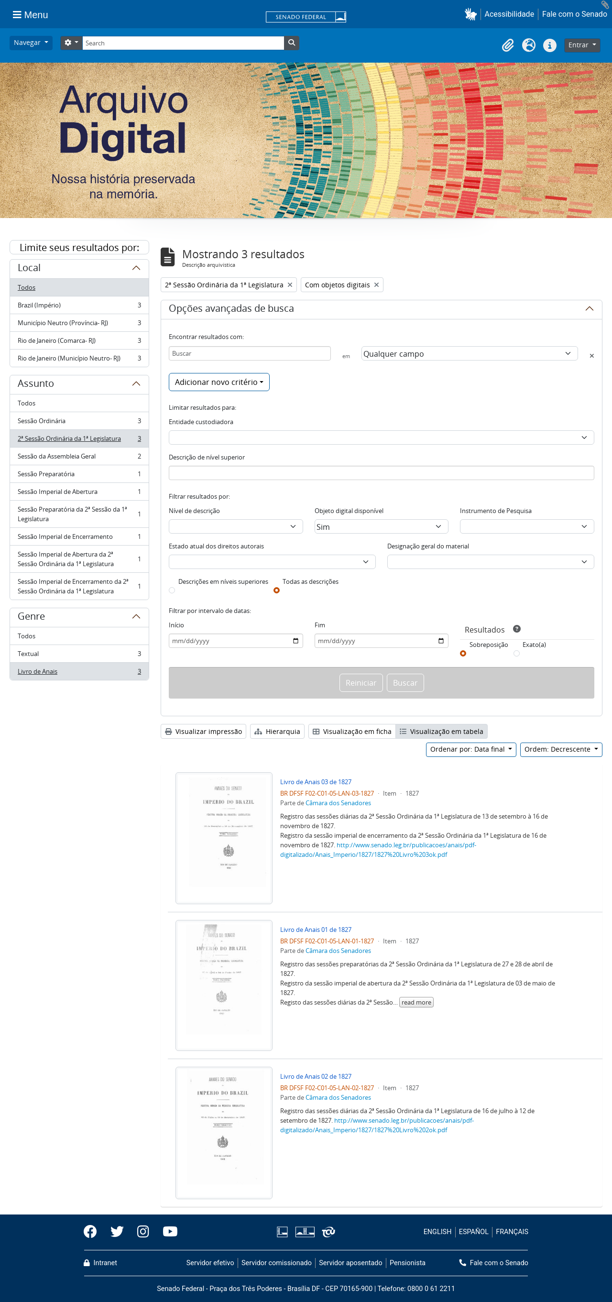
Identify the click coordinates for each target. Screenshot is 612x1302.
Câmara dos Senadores (338, 803)
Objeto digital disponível (349, 510)
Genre (31, 618)
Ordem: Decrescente (558, 749)
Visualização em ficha (352, 731)
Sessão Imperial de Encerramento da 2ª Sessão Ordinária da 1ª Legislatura (79, 586)
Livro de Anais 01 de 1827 (315, 929)
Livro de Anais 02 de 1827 (315, 1076)
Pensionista (408, 1263)
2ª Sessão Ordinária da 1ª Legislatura (79, 441)
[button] (473, 14)
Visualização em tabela (441, 731)
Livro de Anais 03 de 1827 (315, 781)
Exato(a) (534, 644)
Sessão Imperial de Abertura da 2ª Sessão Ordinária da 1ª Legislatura (79, 559)
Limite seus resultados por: (79, 247)
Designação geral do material (428, 546)
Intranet (100, 1263)
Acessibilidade (510, 14)
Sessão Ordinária (79, 423)
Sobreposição (489, 644)
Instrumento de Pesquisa (496, 510)
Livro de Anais (79, 673)
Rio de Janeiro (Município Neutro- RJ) (79, 360)
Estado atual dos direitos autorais (216, 546)
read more (416, 1002)
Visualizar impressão (203, 731)
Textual (79, 656)
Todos (26, 287)
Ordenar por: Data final (468, 749)
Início (176, 625)
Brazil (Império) (79, 307)
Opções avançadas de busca (231, 310)
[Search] (183, 43)
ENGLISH (438, 1232)
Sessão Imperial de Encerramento (79, 539)
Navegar (28, 42)
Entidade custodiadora (201, 421)
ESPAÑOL (474, 1232)
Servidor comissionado (276, 1263)
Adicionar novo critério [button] (216, 382)
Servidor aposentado (350, 1263)
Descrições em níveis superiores (223, 581)
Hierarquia (277, 731)
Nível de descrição (194, 510)
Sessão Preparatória (79, 476)
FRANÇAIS (512, 1232)
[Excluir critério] (592, 356)
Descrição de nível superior (207, 457)
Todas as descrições (311, 581)
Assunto (36, 385)
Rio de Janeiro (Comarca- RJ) (79, 343)
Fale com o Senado (574, 14)
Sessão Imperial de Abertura (79, 494)
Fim (320, 625)
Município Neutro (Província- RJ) (79, 325)
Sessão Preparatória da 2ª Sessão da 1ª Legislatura (79, 514)
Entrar (579, 44)
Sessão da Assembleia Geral (79, 458)
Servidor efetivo (210, 1263)
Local (29, 269)
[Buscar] (250, 353)
